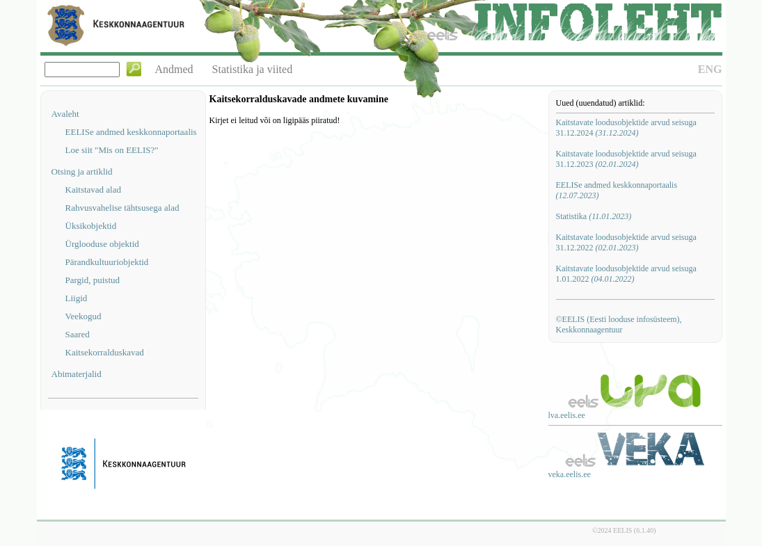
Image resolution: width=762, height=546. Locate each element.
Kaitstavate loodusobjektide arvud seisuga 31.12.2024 (626, 128)
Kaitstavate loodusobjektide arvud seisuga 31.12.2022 (626, 242)
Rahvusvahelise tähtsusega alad (122, 207)
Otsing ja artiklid (82, 171)
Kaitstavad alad (93, 189)
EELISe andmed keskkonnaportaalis (131, 132)
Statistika (594, 216)
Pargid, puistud (92, 280)
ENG (710, 69)
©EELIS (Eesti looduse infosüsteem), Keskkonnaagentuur (619, 324)
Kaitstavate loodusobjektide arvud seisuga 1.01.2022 (626, 274)
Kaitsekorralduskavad (104, 352)
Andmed (174, 69)
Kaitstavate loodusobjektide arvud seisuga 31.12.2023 (626, 159)
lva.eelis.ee (566, 415)
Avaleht (65, 114)
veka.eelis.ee (569, 474)
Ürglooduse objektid (102, 244)
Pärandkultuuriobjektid (107, 262)
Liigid (76, 298)
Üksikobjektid (91, 225)
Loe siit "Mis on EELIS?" (112, 150)
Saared (77, 334)
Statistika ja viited (252, 69)
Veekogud (83, 316)
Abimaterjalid (76, 374)
